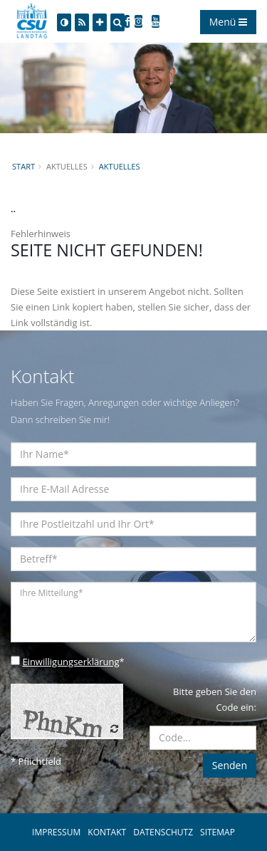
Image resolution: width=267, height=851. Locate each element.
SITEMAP (217, 832)
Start (23, 166)
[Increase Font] (100, 22)
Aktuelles (119, 166)
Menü (228, 21)
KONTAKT (107, 832)
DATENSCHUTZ (163, 832)
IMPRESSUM (56, 832)
